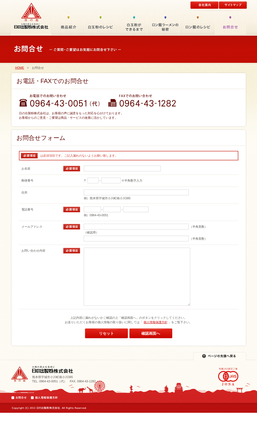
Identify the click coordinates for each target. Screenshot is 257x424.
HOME (19, 68)
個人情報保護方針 (156, 333)
